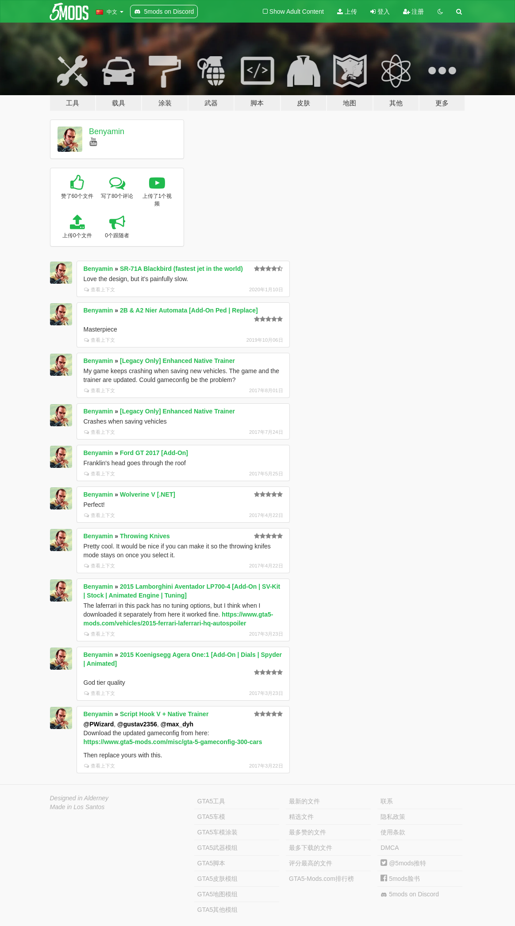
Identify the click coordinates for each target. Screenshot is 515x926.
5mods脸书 (400, 879)
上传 (347, 11)
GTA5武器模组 (217, 847)
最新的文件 (304, 801)
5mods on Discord (409, 894)
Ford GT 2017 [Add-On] (154, 452)
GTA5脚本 (211, 863)
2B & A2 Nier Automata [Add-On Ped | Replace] (189, 310)
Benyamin (106, 131)
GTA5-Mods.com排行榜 (321, 878)
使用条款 (392, 832)
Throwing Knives (145, 536)
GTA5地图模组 (217, 894)
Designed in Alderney (79, 798)
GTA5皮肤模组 (217, 878)
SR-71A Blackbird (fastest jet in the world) (181, 268)
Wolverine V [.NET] (147, 494)
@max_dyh (177, 724)
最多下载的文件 (310, 847)
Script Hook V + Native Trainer (164, 714)
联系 (386, 801)
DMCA (389, 847)
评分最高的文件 (310, 863)
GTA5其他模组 (217, 909)
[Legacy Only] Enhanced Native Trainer (177, 360)
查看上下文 (99, 289)
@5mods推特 (403, 863)
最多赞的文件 (307, 832)
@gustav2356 (137, 724)
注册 (413, 11)
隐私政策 (392, 816)
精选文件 (301, 816)
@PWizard (99, 724)
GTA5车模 (211, 816)
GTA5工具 (211, 801)
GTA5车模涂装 (217, 832)
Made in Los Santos (77, 806)
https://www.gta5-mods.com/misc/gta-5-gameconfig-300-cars (173, 741)
